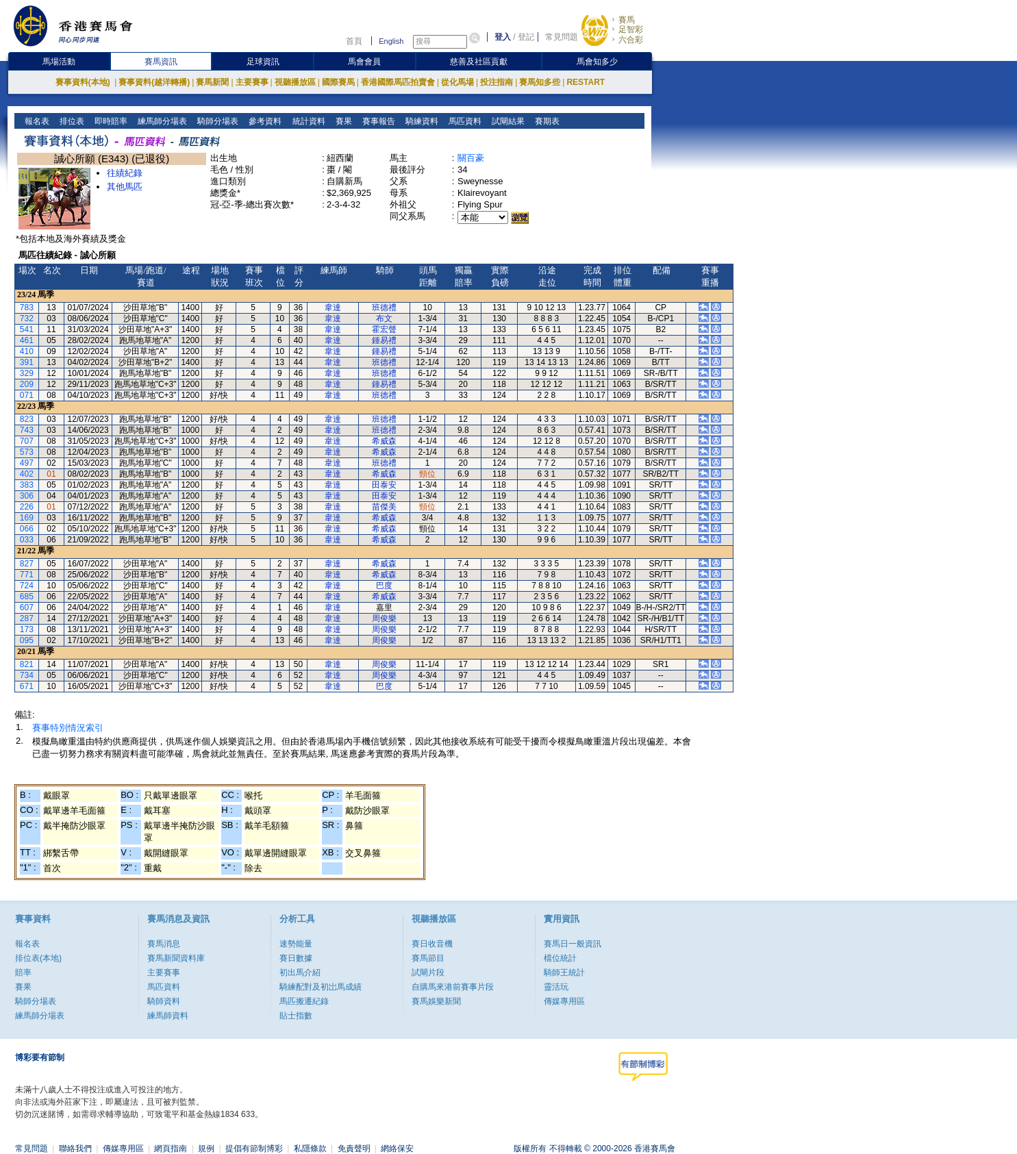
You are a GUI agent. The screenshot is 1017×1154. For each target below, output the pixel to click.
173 (27, 629)
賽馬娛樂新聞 (436, 1001)
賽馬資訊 (161, 61)
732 (27, 318)
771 (27, 574)
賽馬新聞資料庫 (176, 958)
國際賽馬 (338, 82)
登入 (502, 37)
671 (27, 686)
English (391, 41)
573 (27, 452)
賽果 (342, 121)
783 (27, 307)
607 (27, 607)
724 (27, 585)
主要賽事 (252, 82)
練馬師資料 (167, 1015)
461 (27, 340)
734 (27, 675)
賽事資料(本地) (83, 82)
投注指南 (496, 82)
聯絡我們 (75, 1148)
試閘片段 (428, 972)
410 (27, 351)
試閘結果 (506, 121)
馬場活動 (58, 61)
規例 (206, 1148)
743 (27, 430)
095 (27, 640)
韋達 (333, 307)
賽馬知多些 (539, 82)
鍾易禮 (384, 340)
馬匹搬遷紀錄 (304, 1001)
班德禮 (384, 307)
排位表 (71, 121)
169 (27, 518)
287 (27, 618)
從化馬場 (457, 82)
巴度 (384, 585)
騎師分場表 (216, 121)
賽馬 (626, 20)
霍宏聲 (384, 329)
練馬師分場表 (161, 121)
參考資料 (264, 121)
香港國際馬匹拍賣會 (398, 82)
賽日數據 (295, 958)
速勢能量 (295, 944)
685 (27, 596)
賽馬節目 (428, 958)
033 (27, 539)
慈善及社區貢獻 (478, 61)
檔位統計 (560, 958)
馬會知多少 (597, 61)
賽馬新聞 (212, 82)
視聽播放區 (295, 82)
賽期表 (545, 121)
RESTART (585, 82)
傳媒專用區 (564, 1001)
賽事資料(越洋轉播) (154, 82)
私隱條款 (310, 1148)
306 (27, 496)
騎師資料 (163, 1001)
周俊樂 (384, 618)
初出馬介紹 (300, 972)
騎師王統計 (564, 972)
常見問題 (561, 37)
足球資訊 (263, 61)
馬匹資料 (463, 121)
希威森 (384, 441)
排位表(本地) (38, 958)
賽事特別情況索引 (67, 728)
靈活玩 (556, 987)
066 (27, 529)
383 (27, 485)
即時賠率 (109, 121)
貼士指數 (295, 1015)
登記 (526, 37)
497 (27, 463)
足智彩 (630, 29)
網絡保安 (397, 1148)
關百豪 (470, 158)
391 (27, 362)
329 (27, 373)
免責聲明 (354, 1148)
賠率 (23, 972)
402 (27, 474)
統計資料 (307, 121)
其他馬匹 (124, 186)
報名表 (36, 121)
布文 (384, 318)
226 (27, 507)
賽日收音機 (432, 944)
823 (27, 419)
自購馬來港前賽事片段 (453, 987)
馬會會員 (364, 61)
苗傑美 (384, 507)
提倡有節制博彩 (254, 1148)
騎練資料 (420, 121)
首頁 (354, 41)
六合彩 (630, 40)
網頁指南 (170, 1148)
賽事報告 (377, 121)
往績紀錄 (124, 173)
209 (27, 384)
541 (27, 329)
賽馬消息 (163, 944)
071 (27, 395)
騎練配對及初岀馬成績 (320, 987)
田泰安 (384, 485)
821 (27, 664)
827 (27, 563)
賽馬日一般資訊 (572, 944)
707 (27, 441)
